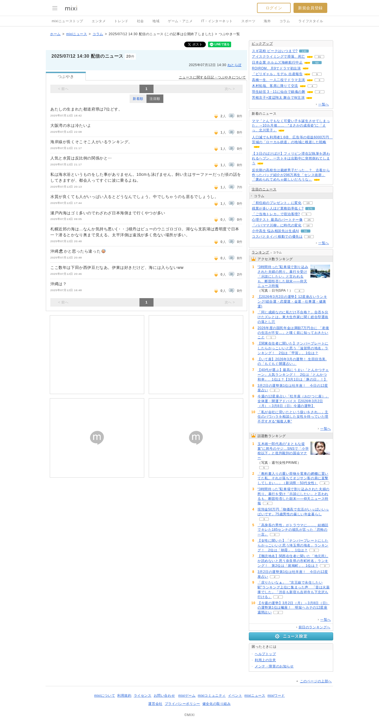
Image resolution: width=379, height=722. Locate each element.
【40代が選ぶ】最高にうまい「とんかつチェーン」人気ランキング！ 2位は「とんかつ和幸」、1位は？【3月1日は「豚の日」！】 (293, 374)
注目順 (155, 99)
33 (309, 236)
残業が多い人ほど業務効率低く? (278, 208)
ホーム (55, 34)
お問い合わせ (164, 696)
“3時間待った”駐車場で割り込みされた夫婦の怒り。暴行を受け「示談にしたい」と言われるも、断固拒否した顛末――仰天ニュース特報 (283, 276)
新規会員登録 (310, 8)
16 (308, 225)
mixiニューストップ (67, 21)
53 (317, 62)
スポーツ (248, 21)
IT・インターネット (217, 21)
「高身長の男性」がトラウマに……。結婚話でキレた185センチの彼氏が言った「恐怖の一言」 (293, 530)
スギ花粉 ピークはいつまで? (274, 51)
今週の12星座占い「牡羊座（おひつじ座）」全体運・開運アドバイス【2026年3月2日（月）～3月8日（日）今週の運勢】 (293, 401)
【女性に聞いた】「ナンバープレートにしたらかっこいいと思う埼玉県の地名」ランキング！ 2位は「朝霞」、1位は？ (293, 545)
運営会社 (155, 704)
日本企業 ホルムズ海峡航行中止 (277, 62)
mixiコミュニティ (212, 696)
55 (305, 231)
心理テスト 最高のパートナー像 (277, 220)
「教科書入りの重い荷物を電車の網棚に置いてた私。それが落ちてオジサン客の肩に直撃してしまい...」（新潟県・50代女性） (293, 478)
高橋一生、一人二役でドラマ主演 (278, 80)
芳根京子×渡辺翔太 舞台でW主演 (278, 98)
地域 (155, 21)
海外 (267, 21)
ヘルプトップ (265, 654)
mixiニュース (76, 34)
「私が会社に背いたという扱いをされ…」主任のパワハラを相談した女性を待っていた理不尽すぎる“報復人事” (293, 417)
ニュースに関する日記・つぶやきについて (212, 77)
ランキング (260, 252)
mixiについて (104, 696)
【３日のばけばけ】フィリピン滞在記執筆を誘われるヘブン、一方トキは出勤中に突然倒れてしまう (291, 158)
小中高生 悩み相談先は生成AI (275, 231)
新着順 (138, 99)
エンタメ (99, 21)
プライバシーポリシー (182, 704)
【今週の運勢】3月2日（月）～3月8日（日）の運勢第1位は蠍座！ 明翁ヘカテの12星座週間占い (294, 608)
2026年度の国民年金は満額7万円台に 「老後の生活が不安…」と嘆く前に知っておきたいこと (293, 332)
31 (319, 56)
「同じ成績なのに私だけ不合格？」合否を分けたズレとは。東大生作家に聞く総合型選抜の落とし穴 (293, 317)
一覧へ (323, 104)
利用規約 (124, 696)
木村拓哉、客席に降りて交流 (275, 86)
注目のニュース (264, 189)
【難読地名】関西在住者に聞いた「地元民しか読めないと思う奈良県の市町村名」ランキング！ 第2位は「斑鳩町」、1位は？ (293, 561)
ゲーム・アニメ (180, 21)
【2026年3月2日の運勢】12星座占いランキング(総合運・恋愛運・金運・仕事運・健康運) (292, 301)
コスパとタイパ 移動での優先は (277, 237)
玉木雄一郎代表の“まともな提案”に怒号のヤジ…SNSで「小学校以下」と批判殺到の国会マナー (283, 451)
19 (308, 202)
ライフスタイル (310, 21)
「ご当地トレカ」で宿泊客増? (276, 214)
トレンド (121, 21)
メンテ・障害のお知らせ (274, 666)
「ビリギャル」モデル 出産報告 (277, 74)
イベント (235, 696)
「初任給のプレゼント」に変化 (276, 203)
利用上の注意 (265, 660)
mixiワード (276, 696)
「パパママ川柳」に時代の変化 (276, 225)
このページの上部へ (316, 681)
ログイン (274, 8)
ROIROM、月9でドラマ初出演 (276, 68)
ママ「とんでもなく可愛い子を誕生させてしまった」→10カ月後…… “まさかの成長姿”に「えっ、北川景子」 (291, 125)
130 (304, 51)
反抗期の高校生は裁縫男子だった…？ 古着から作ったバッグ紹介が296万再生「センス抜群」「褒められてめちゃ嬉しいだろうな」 (291, 175)
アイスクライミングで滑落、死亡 (278, 57)
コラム (284, 21)
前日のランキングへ (314, 627)
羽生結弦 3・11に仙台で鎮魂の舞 (278, 92)
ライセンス (143, 696)
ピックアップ (262, 44)
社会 (140, 21)
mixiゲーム (187, 696)
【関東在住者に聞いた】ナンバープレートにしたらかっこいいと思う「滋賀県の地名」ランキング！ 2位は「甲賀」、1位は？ (293, 348)
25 (309, 219)
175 (310, 208)
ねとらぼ (234, 65)
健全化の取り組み (216, 704)
